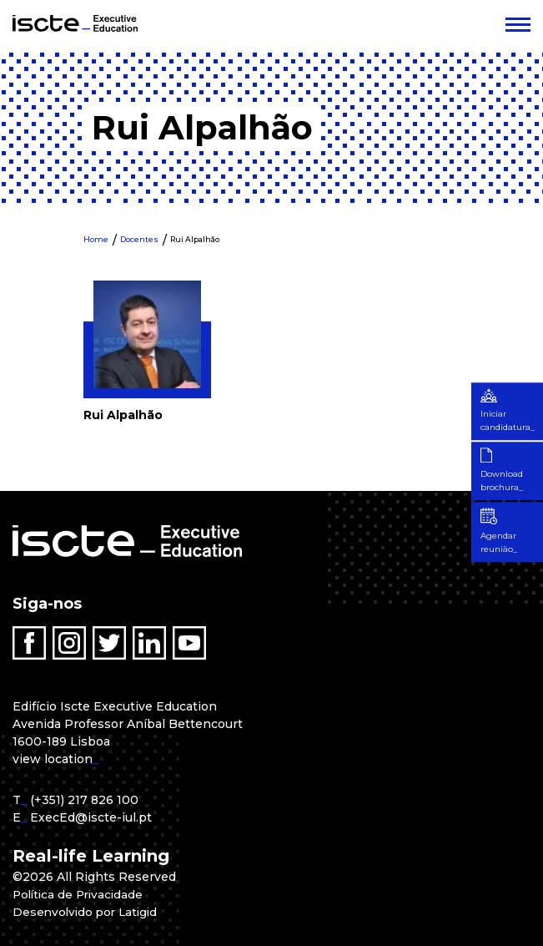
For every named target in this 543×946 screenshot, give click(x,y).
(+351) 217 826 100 (84, 799)
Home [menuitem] (95, 239)
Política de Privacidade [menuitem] (81, 894)
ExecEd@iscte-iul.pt (91, 817)
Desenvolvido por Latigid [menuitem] (88, 911)
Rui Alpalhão (194, 239)
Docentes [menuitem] (139, 239)
